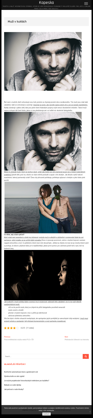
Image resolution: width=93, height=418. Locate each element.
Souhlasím (46, 414)
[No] (90, 411)
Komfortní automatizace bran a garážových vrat (21, 372)
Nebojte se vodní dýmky (12, 385)
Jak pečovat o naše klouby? (14, 389)
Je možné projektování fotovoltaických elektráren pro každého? (26, 381)
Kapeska (46, 2)
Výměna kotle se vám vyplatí (14, 376)
